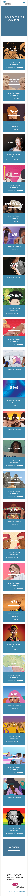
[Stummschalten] (18, 67)
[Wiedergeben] (6, 67)
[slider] (10, 67)
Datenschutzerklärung (19, 891)
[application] (14, 67)
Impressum (10, 891)
